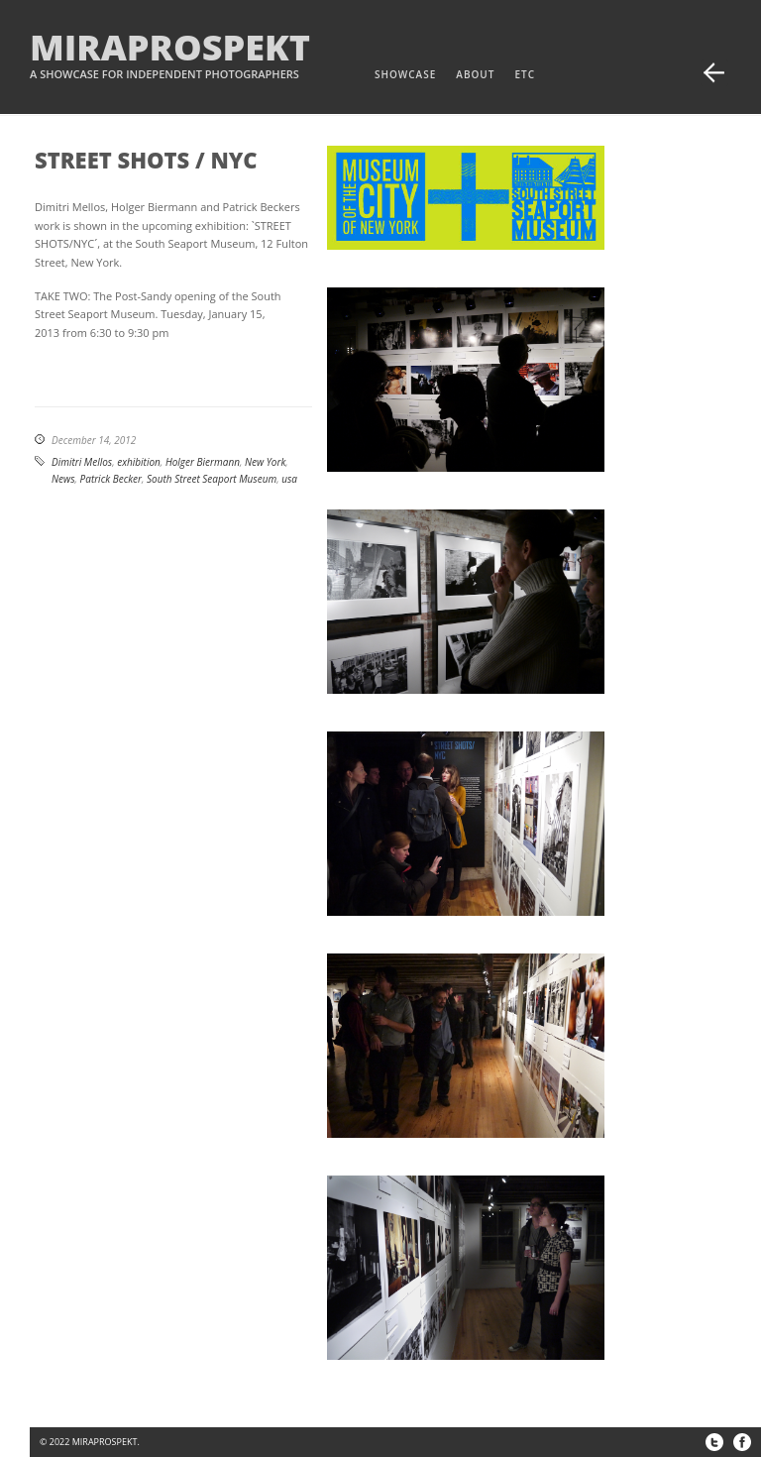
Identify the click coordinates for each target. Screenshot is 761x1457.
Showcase (405, 74)
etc (524, 74)
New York (265, 462)
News (63, 479)
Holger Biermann (202, 462)
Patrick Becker (111, 479)
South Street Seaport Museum (211, 479)
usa (289, 479)
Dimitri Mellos (82, 462)
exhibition (139, 462)
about (475, 74)
